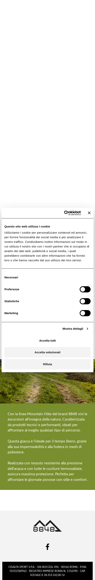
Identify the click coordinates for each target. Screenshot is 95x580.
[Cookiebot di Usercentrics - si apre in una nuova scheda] (64, 213)
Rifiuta (47, 364)
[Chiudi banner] (89, 213)
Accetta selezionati (47, 352)
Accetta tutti (47, 340)
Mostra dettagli (72, 328)
